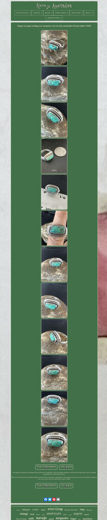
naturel (86, 514)
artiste (18, 510)
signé (43, 509)
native (43, 514)
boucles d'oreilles (71, 510)
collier (35, 509)
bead (32, 514)
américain (54, 513)
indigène (26, 509)
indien (65, 514)
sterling (54, 509)
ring (82, 509)
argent (78, 513)
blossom (89, 510)
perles (38, 514)
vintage (24, 513)
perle (70, 514)
